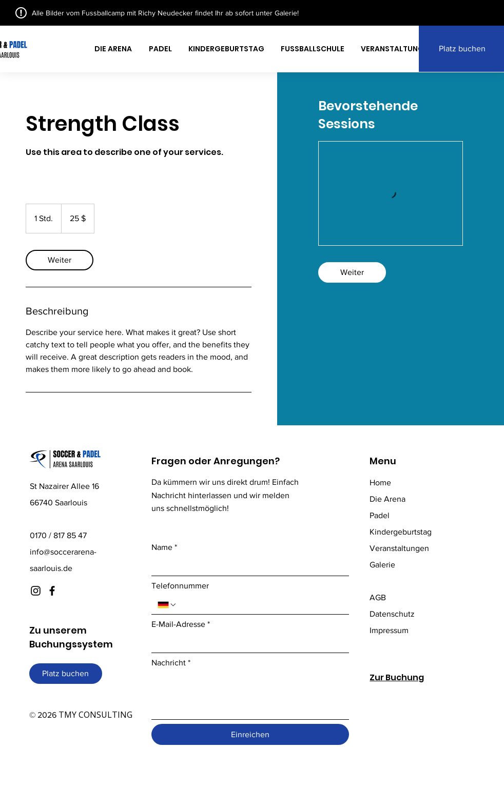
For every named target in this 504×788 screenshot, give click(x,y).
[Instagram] (35, 590)
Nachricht (170, 662)
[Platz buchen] (65, 673)
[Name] (247, 566)
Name (164, 547)
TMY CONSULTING (95, 714)
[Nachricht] (250, 696)
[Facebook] (52, 590)
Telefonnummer (180, 585)
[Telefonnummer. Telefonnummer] (260, 605)
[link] (59, 260)
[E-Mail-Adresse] (247, 643)
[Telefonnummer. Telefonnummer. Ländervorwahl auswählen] (167, 605)
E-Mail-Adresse (180, 624)
